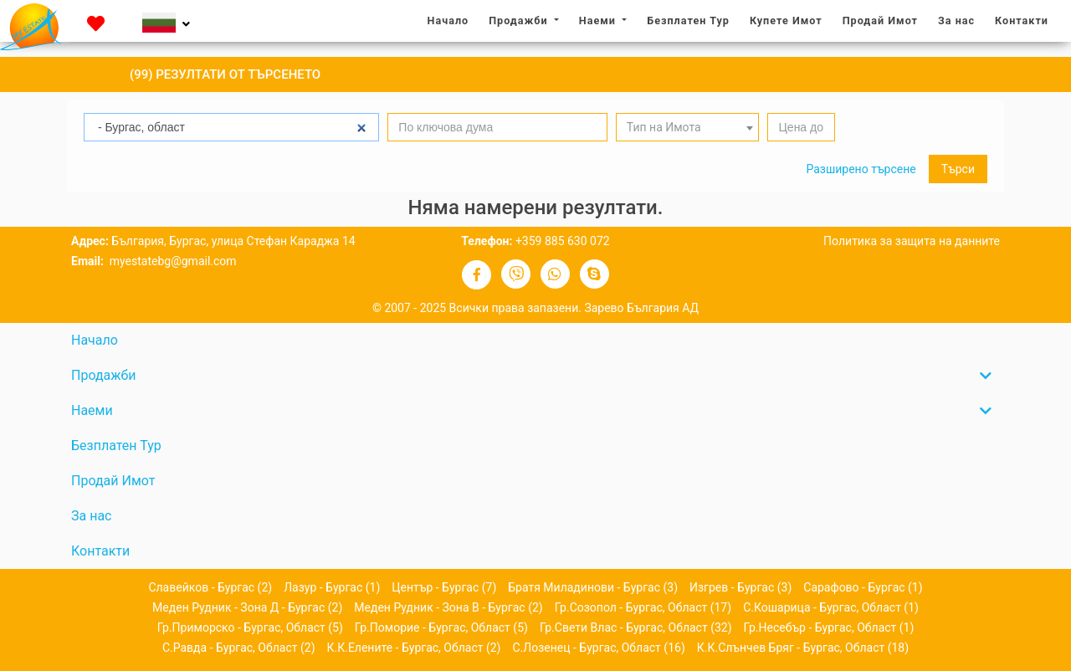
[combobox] (688, 127)
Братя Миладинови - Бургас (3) (593, 587)
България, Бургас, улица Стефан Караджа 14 (233, 241)
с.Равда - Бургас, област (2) (238, 647)
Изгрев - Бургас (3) (740, 587)
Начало (453, 20)
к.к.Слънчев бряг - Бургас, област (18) (803, 647)
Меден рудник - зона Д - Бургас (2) (247, 607)
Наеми (599, 20)
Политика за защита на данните (911, 241)
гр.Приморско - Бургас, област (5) (250, 627)
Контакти (1021, 20)
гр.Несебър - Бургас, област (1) (829, 627)
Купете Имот (786, 20)
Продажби (520, 20)
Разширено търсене (860, 169)
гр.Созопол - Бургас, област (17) (643, 607)
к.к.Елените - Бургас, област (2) (414, 647)
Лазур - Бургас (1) (332, 587)
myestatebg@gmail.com (171, 261)
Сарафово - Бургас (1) (862, 587)
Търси (958, 169)
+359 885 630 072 (562, 241)
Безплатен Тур (688, 20)
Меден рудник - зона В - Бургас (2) (448, 607)
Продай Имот (880, 20)
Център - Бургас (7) (444, 587)
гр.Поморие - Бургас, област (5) (441, 627)
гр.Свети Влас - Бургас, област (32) (636, 627)
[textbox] (688, 127)
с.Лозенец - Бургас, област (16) (598, 647)
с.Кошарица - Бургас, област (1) (831, 607)
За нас (960, 20)
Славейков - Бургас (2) (210, 587)
